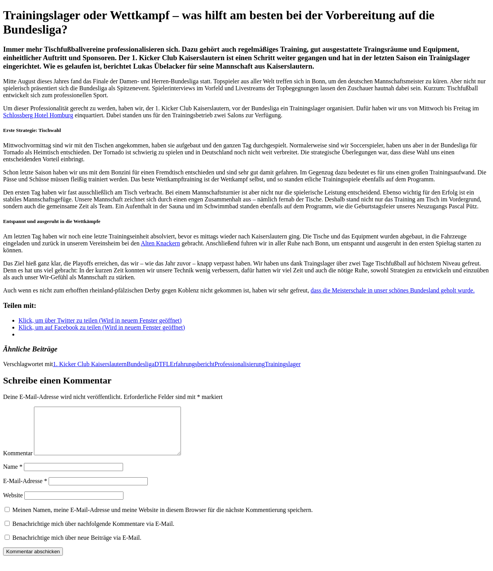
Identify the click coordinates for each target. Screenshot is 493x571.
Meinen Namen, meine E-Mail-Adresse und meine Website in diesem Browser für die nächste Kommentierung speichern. (162, 519)
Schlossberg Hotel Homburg (38, 115)
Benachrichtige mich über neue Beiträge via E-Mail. (77, 547)
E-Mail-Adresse (25, 490)
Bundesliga (140, 364)
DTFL (162, 364)
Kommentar (17, 462)
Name (12, 476)
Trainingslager (283, 364)
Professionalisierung (239, 364)
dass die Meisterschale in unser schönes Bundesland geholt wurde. (392, 290)
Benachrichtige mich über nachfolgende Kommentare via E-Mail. (93, 533)
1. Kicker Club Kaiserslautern (90, 364)
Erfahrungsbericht (192, 364)
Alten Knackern (160, 243)
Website (13, 504)
